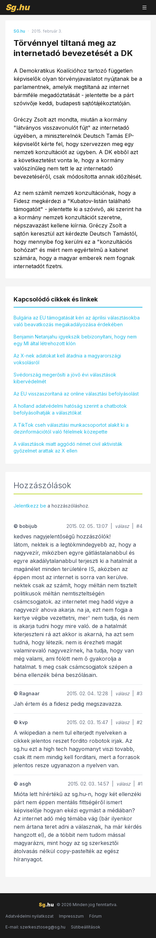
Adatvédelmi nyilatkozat (29, 916)
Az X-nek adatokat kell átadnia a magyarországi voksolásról (67, 359)
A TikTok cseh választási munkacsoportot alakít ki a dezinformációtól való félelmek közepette (71, 428)
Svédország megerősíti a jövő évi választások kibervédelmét (65, 378)
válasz (122, 526)
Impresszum (71, 916)
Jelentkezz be (30, 506)
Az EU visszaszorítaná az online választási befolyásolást (76, 394)
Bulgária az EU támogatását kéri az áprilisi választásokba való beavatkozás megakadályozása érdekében (77, 321)
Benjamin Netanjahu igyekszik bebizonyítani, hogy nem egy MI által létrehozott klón (75, 340)
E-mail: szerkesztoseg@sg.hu (35, 927)
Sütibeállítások (85, 927)
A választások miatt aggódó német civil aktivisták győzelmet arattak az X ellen (68, 447)
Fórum (95, 916)
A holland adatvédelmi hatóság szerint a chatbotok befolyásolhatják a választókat (70, 409)
